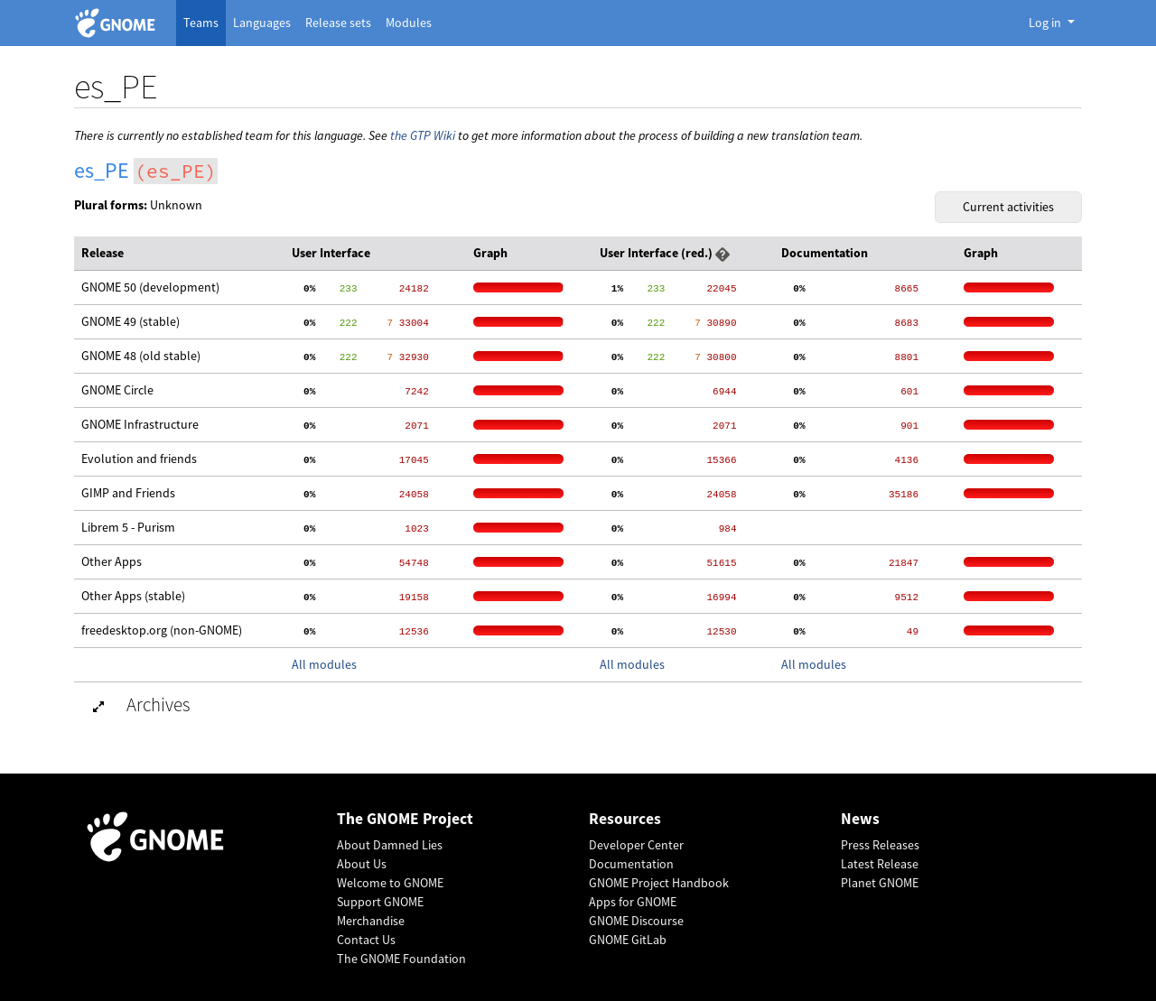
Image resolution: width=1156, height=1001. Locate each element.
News (860, 819)
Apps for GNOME (632, 902)
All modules (324, 664)
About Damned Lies (390, 845)
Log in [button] (1046, 22)
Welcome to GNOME (390, 883)
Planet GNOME (879, 883)
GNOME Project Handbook (659, 883)
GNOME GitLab (628, 939)
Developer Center (636, 845)
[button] (722, 253)
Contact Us (366, 939)
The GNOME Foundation (401, 958)
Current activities (1008, 207)
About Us (362, 864)
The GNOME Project (405, 819)
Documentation (631, 864)
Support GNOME (380, 902)
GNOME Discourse (636, 921)
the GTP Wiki (422, 135)
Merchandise (371, 921)
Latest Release (879, 864)
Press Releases (880, 845)
